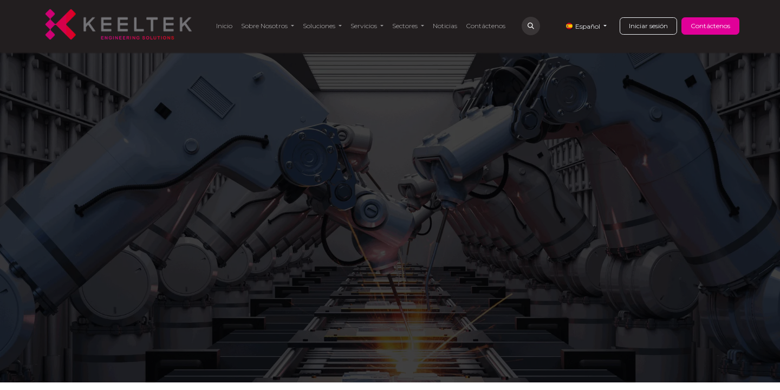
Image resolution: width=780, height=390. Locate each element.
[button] (531, 26)
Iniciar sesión (648, 26)
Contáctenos (710, 26)
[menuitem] (224, 26)
